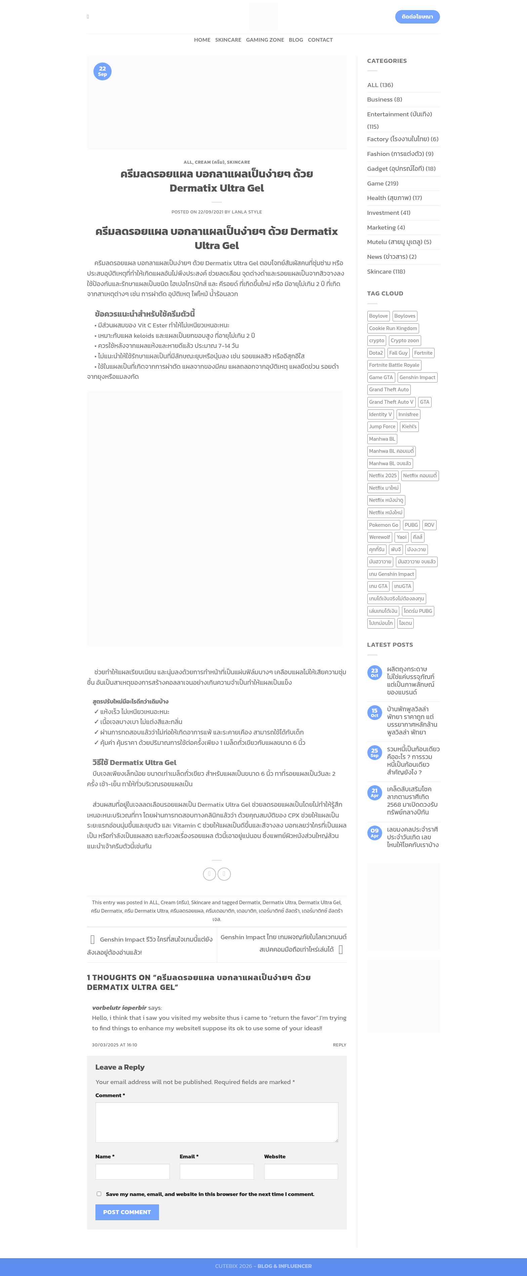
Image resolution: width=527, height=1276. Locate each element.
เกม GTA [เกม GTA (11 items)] (378, 586)
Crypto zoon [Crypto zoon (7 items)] (405, 340)
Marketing (381, 227)
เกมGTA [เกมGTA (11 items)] (402, 586)
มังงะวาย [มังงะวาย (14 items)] (416, 549)
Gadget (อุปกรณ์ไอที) (395, 168)
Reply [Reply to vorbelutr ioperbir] (340, 1044)
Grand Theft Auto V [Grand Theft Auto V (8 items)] (391, 402)
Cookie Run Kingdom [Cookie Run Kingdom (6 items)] (393, 328)
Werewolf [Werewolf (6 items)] (379, 537)
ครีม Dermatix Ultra (146, 911)
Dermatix (249, 902)
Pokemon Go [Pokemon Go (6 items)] (384, 525)
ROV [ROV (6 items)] (429, 525)
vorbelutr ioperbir (119, 1007)
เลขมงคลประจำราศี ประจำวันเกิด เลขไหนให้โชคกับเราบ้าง (413, 837)
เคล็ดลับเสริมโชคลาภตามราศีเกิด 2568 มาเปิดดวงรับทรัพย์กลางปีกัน (412, 800)
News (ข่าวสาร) (387, 257)
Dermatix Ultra (279, 902)
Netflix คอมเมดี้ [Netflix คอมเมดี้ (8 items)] (420, 475)
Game (375, 183)
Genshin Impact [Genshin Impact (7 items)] (418, 377)
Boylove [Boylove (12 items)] (378, 316)
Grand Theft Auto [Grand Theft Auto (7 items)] (389, 389)
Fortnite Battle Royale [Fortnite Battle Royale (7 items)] (394, 365)
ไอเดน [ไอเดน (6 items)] (405, 623)
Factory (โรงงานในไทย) (398, 139)
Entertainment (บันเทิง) (399, 114)
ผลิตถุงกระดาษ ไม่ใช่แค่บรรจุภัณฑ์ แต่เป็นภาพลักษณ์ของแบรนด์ (411, 680)
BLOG (296, 40)
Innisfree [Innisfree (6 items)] (408, 414)
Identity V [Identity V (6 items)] (380, 414)
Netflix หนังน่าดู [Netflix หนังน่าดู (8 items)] (386, 500)
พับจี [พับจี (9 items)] (396, 549)
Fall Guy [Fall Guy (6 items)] (399, 353)
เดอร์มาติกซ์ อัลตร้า (279, 911)
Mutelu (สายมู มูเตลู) (395, 242)
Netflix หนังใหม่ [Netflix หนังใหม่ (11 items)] (386, 512)
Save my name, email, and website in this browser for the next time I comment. (210, 1194)
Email (189, 1156)
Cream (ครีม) (210, 162)
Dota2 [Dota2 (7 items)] (376, 353)
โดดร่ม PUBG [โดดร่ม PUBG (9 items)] (418, 611)
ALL (188, 162)
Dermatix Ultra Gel (319, 902)
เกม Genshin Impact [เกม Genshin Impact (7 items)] (391, 574)
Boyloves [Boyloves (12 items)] (405, 316)
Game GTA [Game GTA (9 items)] (381, 377)
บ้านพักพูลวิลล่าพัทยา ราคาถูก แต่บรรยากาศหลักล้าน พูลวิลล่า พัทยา (412, 720)
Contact (320, 40)
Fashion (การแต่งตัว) (395, 154)
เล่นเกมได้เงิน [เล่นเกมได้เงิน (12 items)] (383, 611)
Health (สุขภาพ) (389, 198)
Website (275, 1156)
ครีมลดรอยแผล (187, 911)
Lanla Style (247, 211)
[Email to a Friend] (224, 874)
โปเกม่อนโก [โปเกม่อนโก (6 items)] (381, 623)
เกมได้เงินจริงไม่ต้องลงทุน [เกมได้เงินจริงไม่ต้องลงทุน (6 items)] (396, 598)
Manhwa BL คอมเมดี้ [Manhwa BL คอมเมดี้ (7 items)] (391, 451)
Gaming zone (265, 40)
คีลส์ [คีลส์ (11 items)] (417, 537)
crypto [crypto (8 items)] (376, 340)
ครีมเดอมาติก (220, 911)
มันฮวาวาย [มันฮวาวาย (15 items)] (380, 561)
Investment (383, 212)
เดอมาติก (246, 911)
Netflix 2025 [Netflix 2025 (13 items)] (383, 475)
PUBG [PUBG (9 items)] (411, 525)
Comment (110, 1095)
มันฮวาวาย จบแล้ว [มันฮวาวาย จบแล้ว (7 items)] (417, 561)
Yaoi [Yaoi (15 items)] (401, 537)
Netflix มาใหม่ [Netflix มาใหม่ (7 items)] (384, 488)
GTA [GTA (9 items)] (425, 402)
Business (380, 99)
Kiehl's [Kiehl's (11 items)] (409, 426)
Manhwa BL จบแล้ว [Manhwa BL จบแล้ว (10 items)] (390, 463)
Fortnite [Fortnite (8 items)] (423, 353)
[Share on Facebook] (209, 874)
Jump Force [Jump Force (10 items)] (382, 426)
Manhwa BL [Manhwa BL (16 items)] (382, 439)
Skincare (228, 40)
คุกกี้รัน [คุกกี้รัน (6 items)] (376, 549)
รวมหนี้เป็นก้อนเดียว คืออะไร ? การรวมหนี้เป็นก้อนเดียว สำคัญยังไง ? (413, 760)
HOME (202, 40)
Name (105, 1156)
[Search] (89, 16)
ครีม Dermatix (106, 911)
